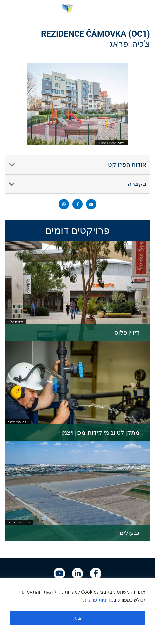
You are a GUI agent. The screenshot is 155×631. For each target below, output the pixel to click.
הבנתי (77, 618)
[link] (77, 9)
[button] (142, 10)
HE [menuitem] (12, 9)
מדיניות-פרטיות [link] (98, 599)
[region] (77, 604)
